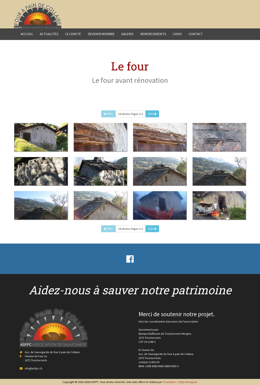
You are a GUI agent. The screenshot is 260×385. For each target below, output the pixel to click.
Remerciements (153, 34)
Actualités (49, 34)
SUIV (152, 114)
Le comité (73, 34)
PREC (108, 114)
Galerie (127, 34)
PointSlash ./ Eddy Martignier (180, 382)
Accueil (27, 34)
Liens (177, 34)
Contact (196, 34)
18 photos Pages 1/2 (130, 114)
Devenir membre (101, 34)
